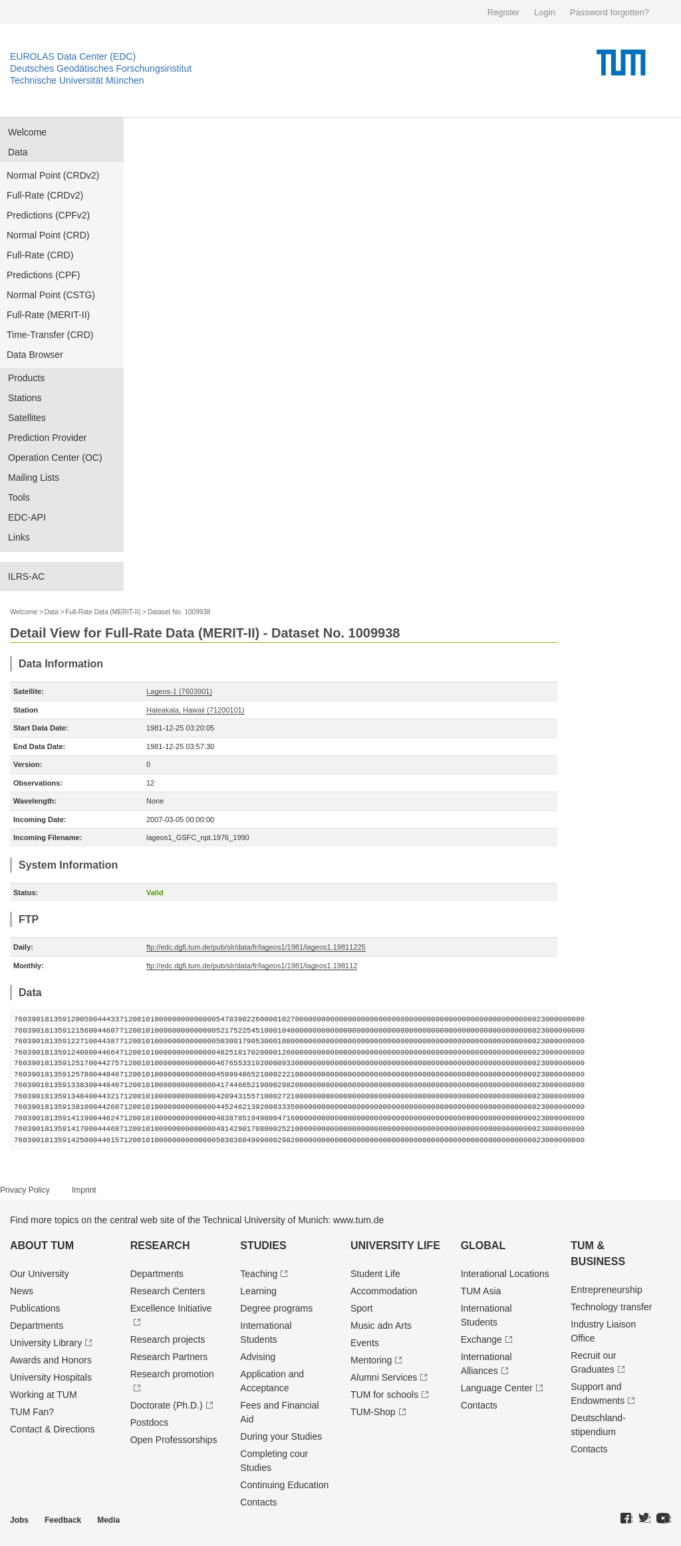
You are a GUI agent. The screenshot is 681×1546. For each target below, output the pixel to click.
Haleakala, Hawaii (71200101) (195, 710)
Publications (35, 1308)
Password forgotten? (609, 12)
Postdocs (149, 1422)
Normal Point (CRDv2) (53, 175)
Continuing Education (284, 1485)
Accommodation (383, 1291)
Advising (257, 1356)
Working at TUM (43, 1394)
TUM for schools (384, 1394)
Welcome (27, 132)
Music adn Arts (381, 1325)
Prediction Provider (47, 437)
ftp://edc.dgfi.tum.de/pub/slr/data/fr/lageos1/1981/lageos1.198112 (251, 966)
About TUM (42, 1245)
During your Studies (281, 1436)
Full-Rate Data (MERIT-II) (102, 612)
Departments (36, 1325)
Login (544, 12)
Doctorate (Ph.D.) (166, 1405)
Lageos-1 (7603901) (179, 691)
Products (26, 378)
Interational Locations (505, 1273)
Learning (258, 1291)
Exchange (481, 1339)
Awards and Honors (51, 1360)
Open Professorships (173, 1439)
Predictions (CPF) (43, 275)
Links (19, 537)
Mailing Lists (33, 477)
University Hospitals (51, 1377)
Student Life (375, 1273)
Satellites (27, 417)
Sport (361, 1308)
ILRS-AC (26, 576)
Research (160, 1245)
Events (364, 1342)
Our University (39, 1273)
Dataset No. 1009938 (179, 612)
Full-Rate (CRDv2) (45, 195)
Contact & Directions (52, 1429)
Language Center (497, 1388)
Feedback (63, 1520)
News (21, 1291)
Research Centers (167, 1291)
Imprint (84, 1190)
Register (503, 12)
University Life (395, 1245)
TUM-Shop (373, 1412)
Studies (263, 1245)
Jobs (19, 1520)
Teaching (258, 1273)
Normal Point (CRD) (48, 235)
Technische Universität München (77, 80)
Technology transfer (611, 1307)
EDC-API (27, 517)
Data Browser (35, 354)
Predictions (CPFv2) (48, 215)
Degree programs (276, 1308)
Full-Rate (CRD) (40, 255)
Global (483, 1245)
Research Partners (169, 1356)
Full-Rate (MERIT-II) (48, 314)
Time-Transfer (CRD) (50, 334)
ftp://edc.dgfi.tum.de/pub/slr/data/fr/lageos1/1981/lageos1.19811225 (256, 947)
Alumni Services (383, 1377)
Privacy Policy (25, 1190)
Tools (19, 497)
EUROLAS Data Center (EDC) (73, 56)
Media (108, 1520)
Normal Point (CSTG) (51, 295)
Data (18, 152)
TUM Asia (481, 1291)
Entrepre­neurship (606, 1289)
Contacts (258, 1502)
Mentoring (371, 1360)
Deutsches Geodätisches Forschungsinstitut (101, 68)
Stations (25, 397)
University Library (46, 1342)
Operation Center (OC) (55, 457)
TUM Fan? (32, 1412)
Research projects (167, 1339)
